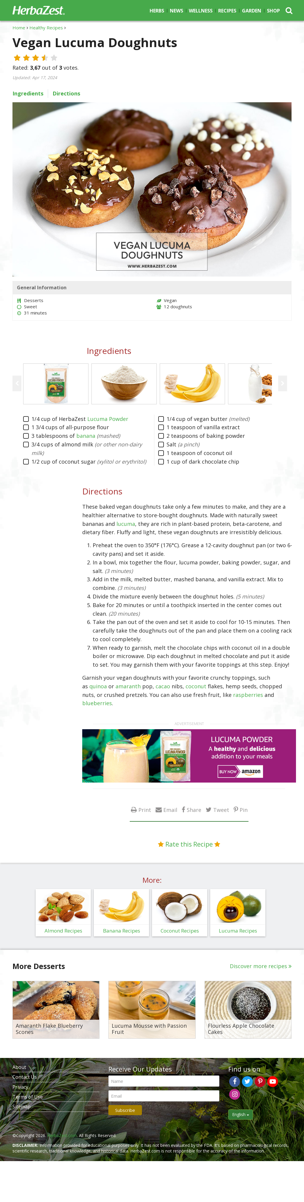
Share (194, 810)
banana (85, 435)
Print (144, 810)
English (240, 1114)
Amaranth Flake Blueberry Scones (49, 1029)
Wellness (201, 10)
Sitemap (21, 1106)
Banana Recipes (121, 930)
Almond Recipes (63, 930)
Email (170, 810)
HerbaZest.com (62, 1135)
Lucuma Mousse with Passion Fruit (149, 1029)
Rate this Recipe (189, 844)
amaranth (128, 686)
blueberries (97, 703)
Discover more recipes (258, 966)
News (176, 10)
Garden (251, 10)
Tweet (221, 810)
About (19, 1067)
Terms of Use (27, 1097)
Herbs (157, 10)
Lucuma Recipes (238, 930)
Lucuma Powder (107, 418)
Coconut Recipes (180, 930)
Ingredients (27, 93)
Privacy (20, 1087)
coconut (196, 686)
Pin (244, 810)
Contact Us (24, 1077)
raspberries (248, 694)
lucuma (125, 523)
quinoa (98, 686)
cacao (163, 686)
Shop (273, 10)
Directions (66, 93)
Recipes (227, 10)
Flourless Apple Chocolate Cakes (241, 1029)
